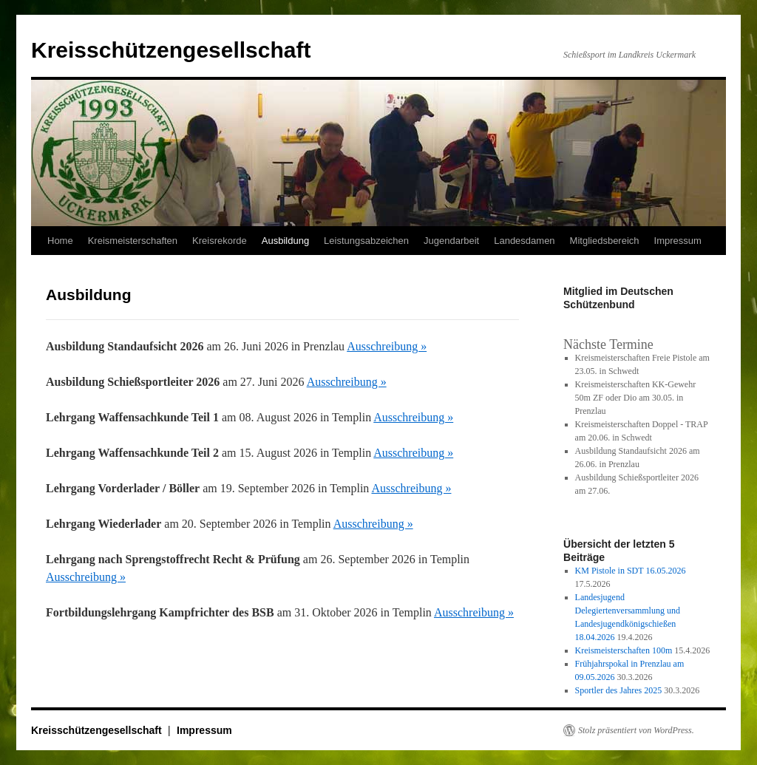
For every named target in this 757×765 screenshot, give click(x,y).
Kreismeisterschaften (132, 240)
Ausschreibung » (387, 346)
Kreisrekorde (219, 240)
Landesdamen (524, 240)
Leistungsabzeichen (366, 240)
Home (60, 240)
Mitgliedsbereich (604, 240)
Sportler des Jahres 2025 (618, 690)
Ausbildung (285, 240)
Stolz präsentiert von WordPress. (636, 730)
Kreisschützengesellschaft (170, 50)
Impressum (678, 240)
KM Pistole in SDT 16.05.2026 (630, 570)
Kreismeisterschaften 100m (624, 650)
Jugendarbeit (451, 240)
